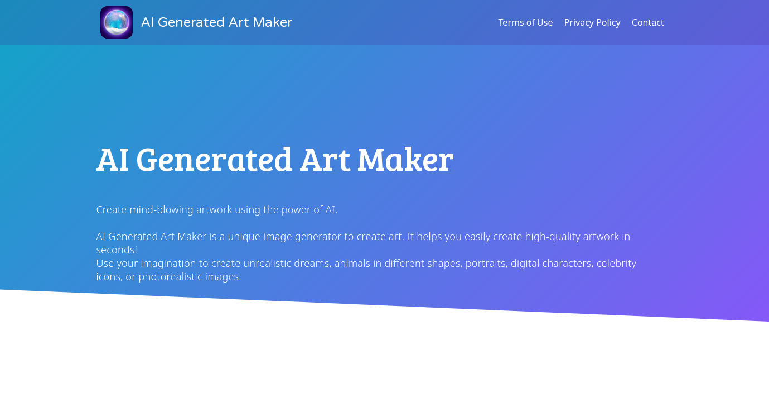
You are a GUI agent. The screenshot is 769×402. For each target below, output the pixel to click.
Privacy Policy (592, 22)
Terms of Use (526, 22)
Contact (648, 22)
